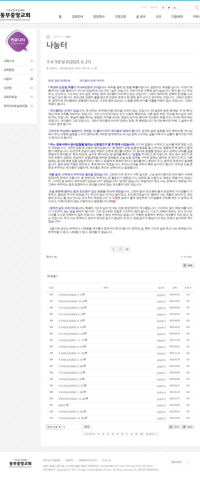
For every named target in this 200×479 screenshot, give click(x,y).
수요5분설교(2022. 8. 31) (70, 346)
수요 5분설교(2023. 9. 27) (71, 385)
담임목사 (53, 68)
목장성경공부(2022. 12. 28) (71, 398)
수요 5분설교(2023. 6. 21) (68, 61)
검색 (87, 426)
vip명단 (62, 405)
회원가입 (154, 7)
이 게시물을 (186, 256)
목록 (187, 265)
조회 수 (188, 287)
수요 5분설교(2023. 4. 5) (70, 372)
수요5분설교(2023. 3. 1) (70, 294)
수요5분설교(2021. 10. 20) (71, 418)
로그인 (144, 7)
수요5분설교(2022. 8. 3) (70, 320)
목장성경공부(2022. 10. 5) (71, 301)
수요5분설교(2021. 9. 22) (70, 411)
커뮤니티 (57, 37)
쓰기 (173, 427)
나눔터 (68, 37)
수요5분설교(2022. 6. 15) (70, 327)
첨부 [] (51, 257)
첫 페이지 (88, 434)
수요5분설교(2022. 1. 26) (70, 392)
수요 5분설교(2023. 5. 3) (70, 314)
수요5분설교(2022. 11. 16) (71, 353)
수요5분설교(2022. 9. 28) (70, 366)
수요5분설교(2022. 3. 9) (70, 379)
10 (141, 434)
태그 (187, 427)
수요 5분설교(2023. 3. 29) (71, 307)
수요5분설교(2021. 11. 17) (71, 340)
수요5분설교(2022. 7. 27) (70, 359)
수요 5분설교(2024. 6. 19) (71, 333)
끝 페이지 (151, 434)
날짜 (174, 287)
